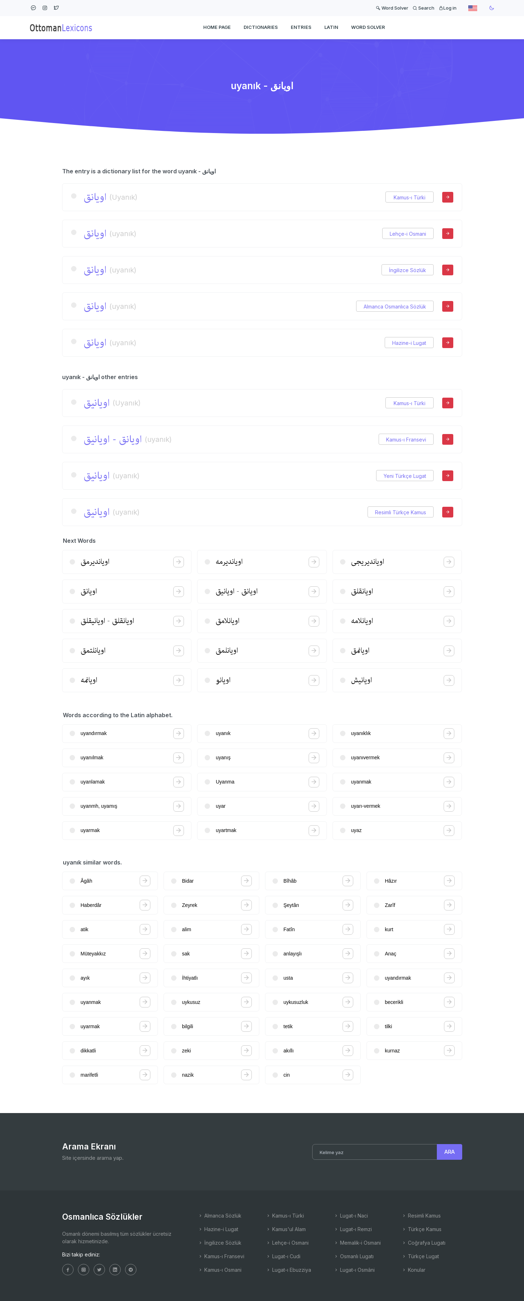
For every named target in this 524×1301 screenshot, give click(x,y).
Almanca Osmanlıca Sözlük (395, 306)
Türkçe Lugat (420, 1256)
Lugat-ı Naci (351, 1216)
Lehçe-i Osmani (408, 234)
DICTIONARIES (261, 27)
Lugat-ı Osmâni (354, 1270)
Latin (331, 27)
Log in (447, 8)
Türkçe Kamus (421, 1229)
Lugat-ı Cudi (283, 1256)
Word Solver (392, 8)
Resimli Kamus (421, 1216)
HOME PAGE (217, 27)
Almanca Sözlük (219, 1216)
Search (423, 8)
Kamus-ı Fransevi (406, 440)
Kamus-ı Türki (409, 197)
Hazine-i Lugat (409, 343)
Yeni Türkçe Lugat (405, 476)
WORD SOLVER (368, 27)
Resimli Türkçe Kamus (400, 512)
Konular (413, 1270)
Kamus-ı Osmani (219, 1270)
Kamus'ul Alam (286, 1229)
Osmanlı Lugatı (354, 1256)
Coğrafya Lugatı (423, 1243)
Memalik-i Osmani (357, 1243)
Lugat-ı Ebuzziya (288, 1270)
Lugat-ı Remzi (353, 1229)
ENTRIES (301, 27)
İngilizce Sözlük (407, 270)
